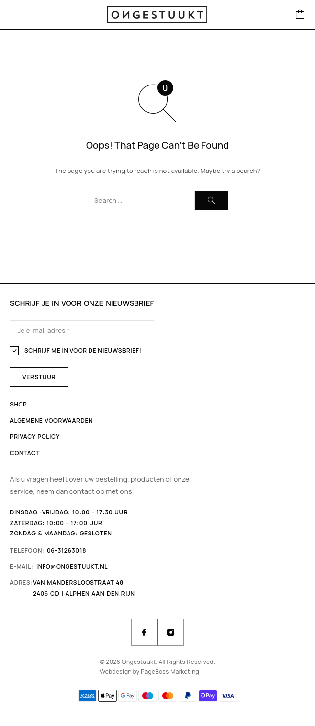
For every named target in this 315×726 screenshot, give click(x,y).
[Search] (211, 200)
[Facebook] (144, 632)
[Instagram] (171, 632)
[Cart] (300, 15)
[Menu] (16, 14)
